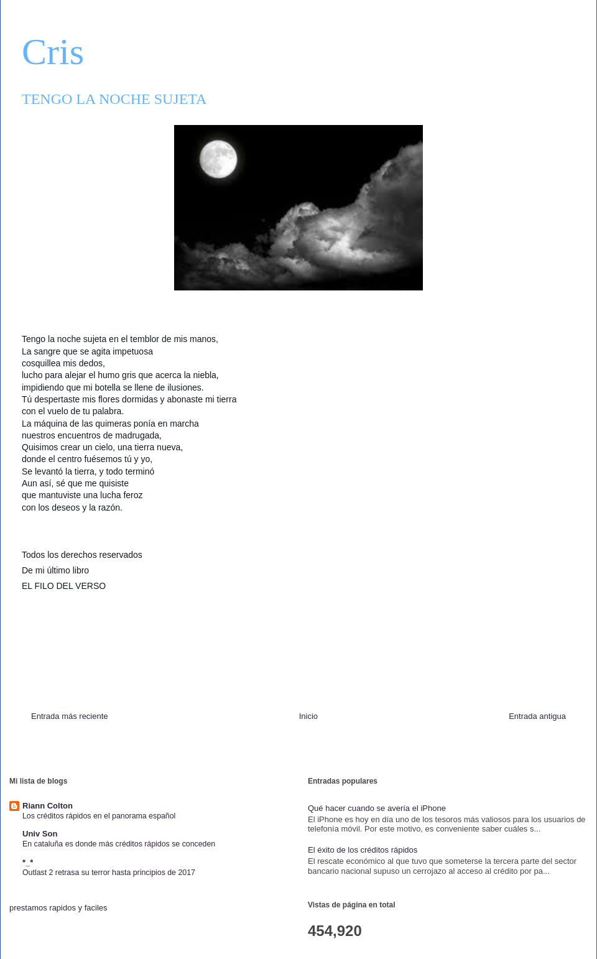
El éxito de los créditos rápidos (362, 850)
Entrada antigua (537, 716)
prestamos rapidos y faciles (58, 907)
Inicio (308, 716)
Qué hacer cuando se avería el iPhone (377, 808)
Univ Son (39, 833)
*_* (27, 862)
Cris (53, 51)
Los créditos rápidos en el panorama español (98, 816)
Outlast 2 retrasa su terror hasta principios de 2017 (108, 872)
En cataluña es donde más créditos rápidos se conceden (118, 844)
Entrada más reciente (69, 716)
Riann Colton (47, 805)
